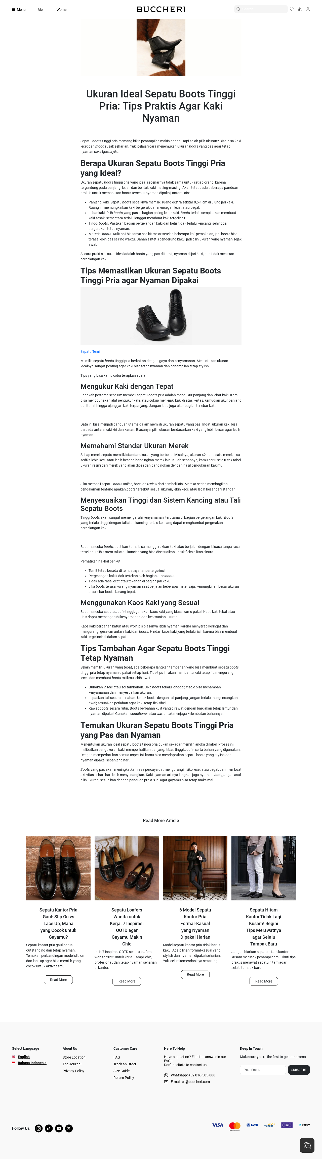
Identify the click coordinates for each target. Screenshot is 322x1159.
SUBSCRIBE (299, 1070)
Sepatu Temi (90, 351)
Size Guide (121, 1071)
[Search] (265, 9)
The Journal (72, 1064)
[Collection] (22, 10)
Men (41, 10)
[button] (58, 979)
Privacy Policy (73, 1071)
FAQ (116, 1057)
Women (62, 10)
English (24, 1057)
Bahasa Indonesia (32, 1063)
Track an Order (124, 1064)
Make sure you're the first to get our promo (273, 1057)
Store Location (74, 1057)
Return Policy (123, 1078)
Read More (58, 980)
